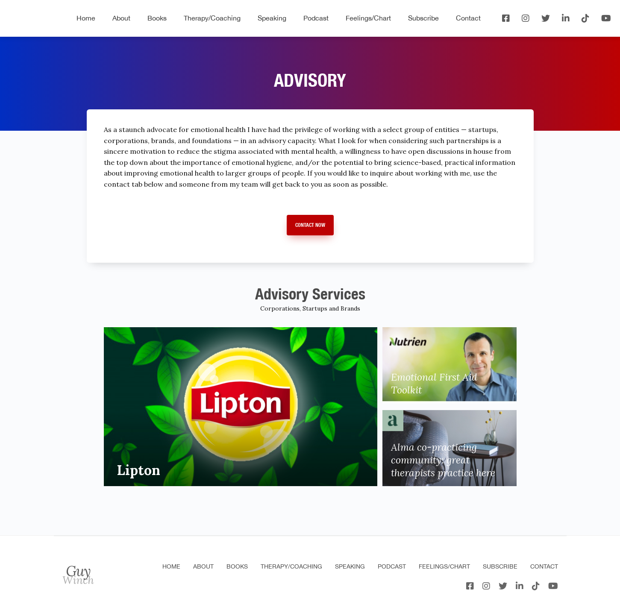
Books (157, 18)
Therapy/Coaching (212, 18)
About (121, 18)
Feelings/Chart (368, 18)
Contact (468, 18)
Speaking (272, 18)
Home (85, 18)
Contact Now (310, 225)
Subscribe (423, 18)
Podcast (316, 18)
